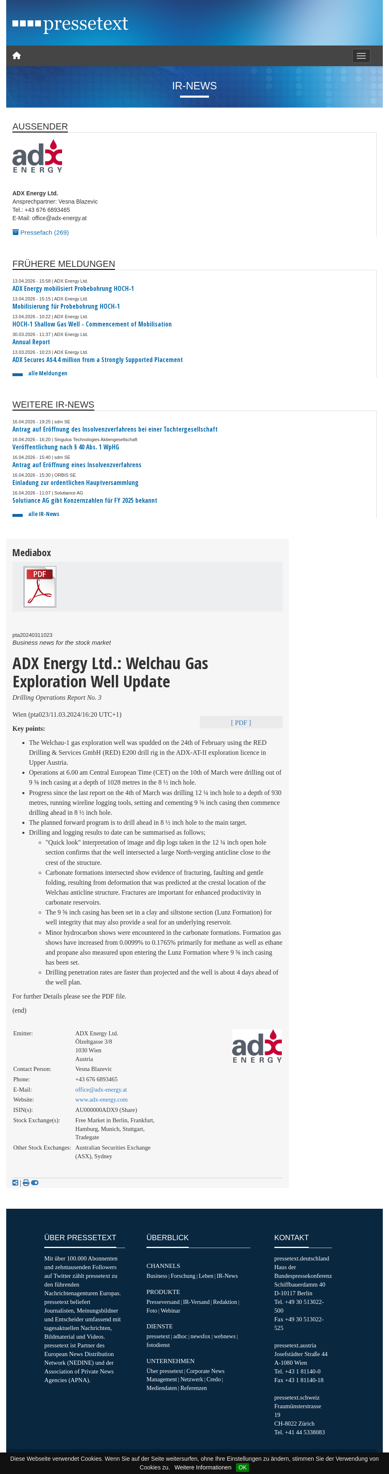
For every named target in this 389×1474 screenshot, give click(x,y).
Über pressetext (164, 1371)
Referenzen (193, 1388)
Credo (214, 1379)
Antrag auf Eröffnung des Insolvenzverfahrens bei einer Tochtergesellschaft (115, 429)
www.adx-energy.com (101, 1099)
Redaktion (225, 1302)
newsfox (201, 1336)
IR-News (227, 1275)
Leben (206, 1275)
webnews (225, 1336)
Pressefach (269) (40, 232)
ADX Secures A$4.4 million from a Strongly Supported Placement (97, 359)
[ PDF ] (241, 722)
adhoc (180, 1336)
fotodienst (158, 1345)
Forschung (182, 1275)
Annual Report (31, 342)
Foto (151, 1310)
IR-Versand (196, 1302)
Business (156, 1275)
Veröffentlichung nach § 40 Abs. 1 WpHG (65, 447)
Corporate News (205, 1371)
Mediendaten (161, 1388)
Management (161, 1379)
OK (242, 1467)
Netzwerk (191, 1379)
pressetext (158, 1336)
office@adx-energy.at (101, 1089)
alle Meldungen (47, 373)
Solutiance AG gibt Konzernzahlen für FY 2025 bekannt (84, 500)
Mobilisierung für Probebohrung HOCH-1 (66, 306)
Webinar (170, 1310)
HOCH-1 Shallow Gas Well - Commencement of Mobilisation (92, 324)
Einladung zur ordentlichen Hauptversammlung (75, 482)
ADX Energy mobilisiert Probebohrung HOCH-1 (73, 288)
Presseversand (163, 1302)
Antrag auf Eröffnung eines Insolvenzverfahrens (77, 465)
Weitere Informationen (203, 1467)
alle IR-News (43, 514)
